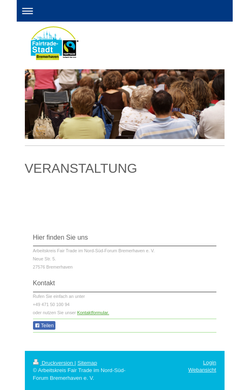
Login (209, 362)
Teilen (44, 325)
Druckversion (54, 363)
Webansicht (202, 370)
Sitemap (87, 363)
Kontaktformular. (93, 312)
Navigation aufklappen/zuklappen (125, 11)
